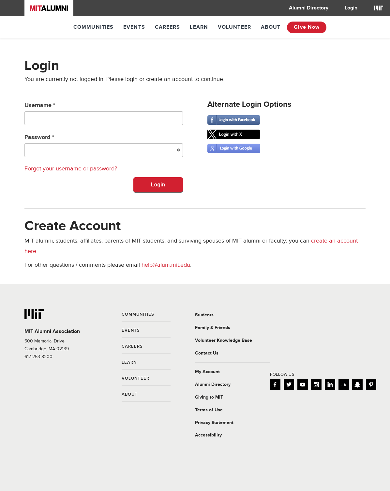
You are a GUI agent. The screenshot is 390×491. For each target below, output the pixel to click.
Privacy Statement (214, 422)
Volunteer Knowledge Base (223, 340)
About (271, 27)
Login (351, 8)
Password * (103, 145)
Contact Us (206, 353)
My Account (207, 371)
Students (204, 315)
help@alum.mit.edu (166, 264)
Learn (199, 27)
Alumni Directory (308, 8)
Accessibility (208, 435)
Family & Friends (212, 327)
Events (134, 27)
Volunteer (234, 27)
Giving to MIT (209, 397)
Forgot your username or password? (70, 168)
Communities (93, 27)
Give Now (307, 27)
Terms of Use (209, 410)
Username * (103, 113)
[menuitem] (309, 8)
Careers (167, 27)
